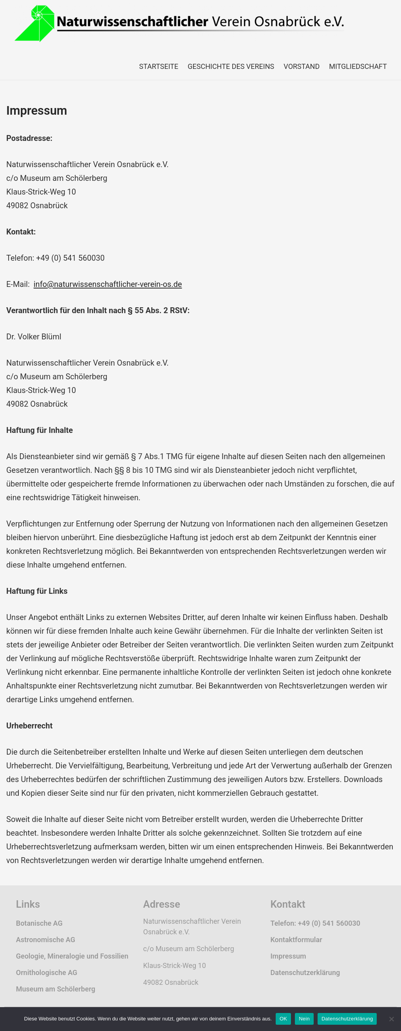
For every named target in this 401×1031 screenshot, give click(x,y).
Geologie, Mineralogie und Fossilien (72, 956)
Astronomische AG (45, 939)
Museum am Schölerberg (55, 989)
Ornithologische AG (47, 972)
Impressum (288, 956)
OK (283, 1019)
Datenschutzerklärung (305, 972)
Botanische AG (39, 923)
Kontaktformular (296, 939)
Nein (304, 1019)
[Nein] (391, 1019)
